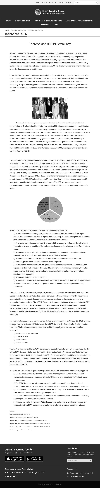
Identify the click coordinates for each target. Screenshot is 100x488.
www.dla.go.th (11, 476)
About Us (44, 2)
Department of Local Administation (48, 21)
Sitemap (61, 2)
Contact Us (52, 2)
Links (56, 24)
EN (70, 2)
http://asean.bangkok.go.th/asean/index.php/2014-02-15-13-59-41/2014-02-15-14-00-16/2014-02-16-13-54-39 (54, 123)
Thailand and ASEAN (22, 21)
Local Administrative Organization (79, 21)
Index (7, 30)
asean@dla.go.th (80, 476)
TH (67, 2)
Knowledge (45, 24)
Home (37, 2)
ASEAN (8, 21)
